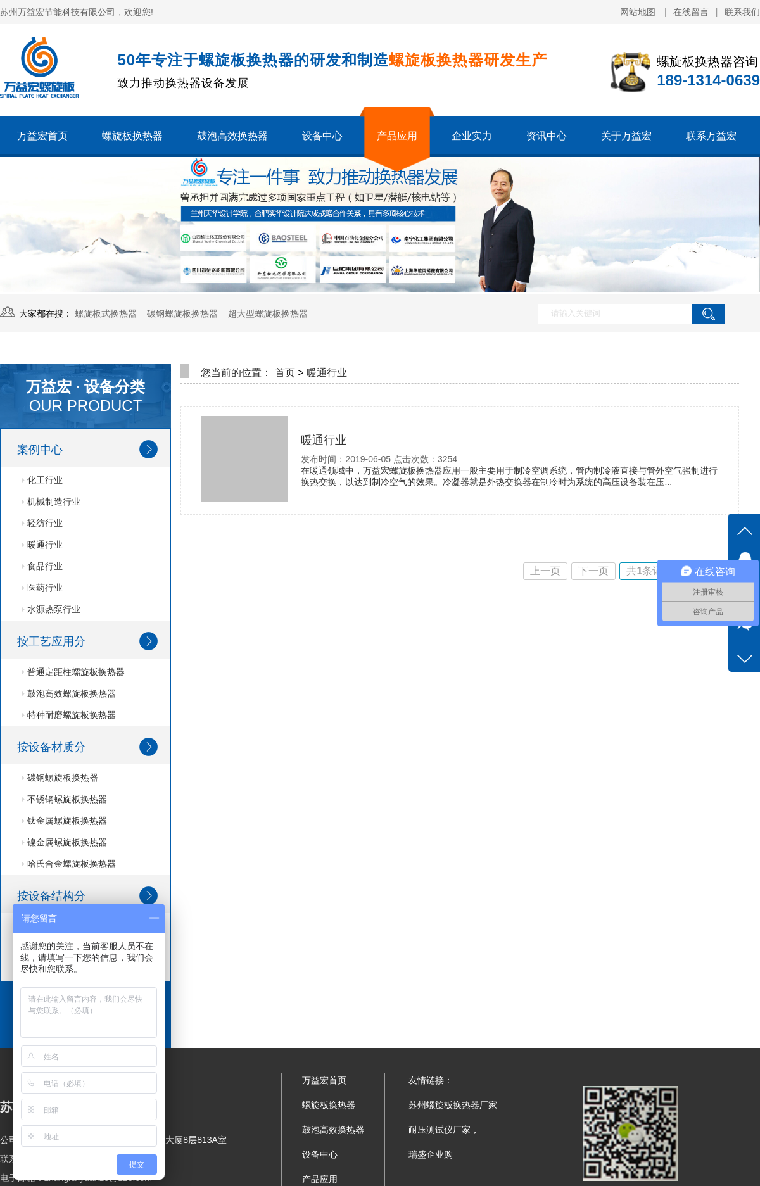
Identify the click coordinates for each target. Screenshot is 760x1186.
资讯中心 (546, 135)
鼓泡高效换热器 (232, 135)
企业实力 (472, 135)
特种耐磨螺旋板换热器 (69, 715)
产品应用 (397, 135)
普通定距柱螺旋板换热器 (73, 672)
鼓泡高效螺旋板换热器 (69, 693)
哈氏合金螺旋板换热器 (69, 864)
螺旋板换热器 (132, 135)
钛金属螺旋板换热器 (64, 821)
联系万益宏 (711, 135)
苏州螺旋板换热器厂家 (452, 1105)
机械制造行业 (51, 501)
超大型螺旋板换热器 (268, 313)
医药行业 (42, 588)
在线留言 (691, 12)
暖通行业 (42, 544)
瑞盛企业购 (430, 1154)
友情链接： (430, 1080)
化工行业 (42, 480)
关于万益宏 (626, 135)
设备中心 (322, 135)
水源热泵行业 (51, 609)
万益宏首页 (42, 135)
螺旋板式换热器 (106, 313)
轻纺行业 (42, 523)
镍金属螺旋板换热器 (64, 842)
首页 (285, 372)
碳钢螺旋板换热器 (182, 313)
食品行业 (42, 566)
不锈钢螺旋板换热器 (64, 799)
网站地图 (639, 12)
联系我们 (742, 12)
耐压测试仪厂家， (443, 1130)
